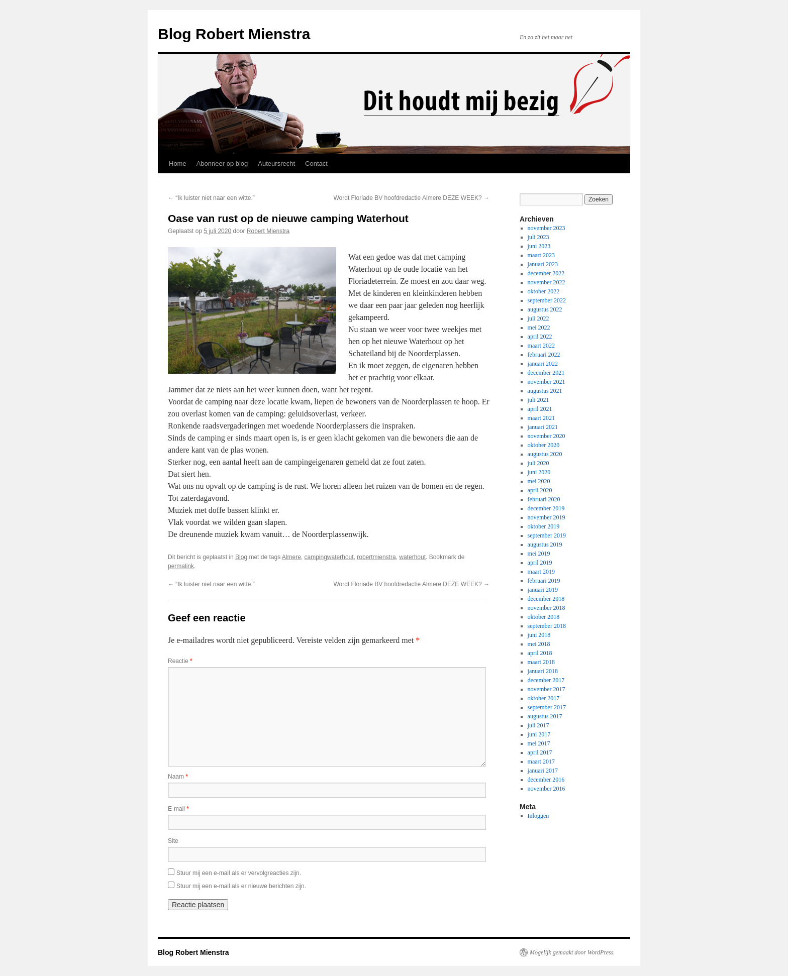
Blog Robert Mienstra (234, 34)
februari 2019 (544, 580)
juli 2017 (538, 725)
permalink (181, 566)
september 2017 (547, 707)
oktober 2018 (544, 616)
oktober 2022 (544, 291)
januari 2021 (543, 426)
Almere (291, 557)
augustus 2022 (545, 309)
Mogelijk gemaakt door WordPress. (572, 952)
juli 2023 (538, 237)
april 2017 (540, 752)
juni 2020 (539, 472)
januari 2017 (543, 770)
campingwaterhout (329, 557)
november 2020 (546, 436)
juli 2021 (538, 399)
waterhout (412, 557)
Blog (241, 557)
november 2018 (546, 607)
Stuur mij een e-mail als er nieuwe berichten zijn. (241, 886)
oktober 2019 (544, 526)
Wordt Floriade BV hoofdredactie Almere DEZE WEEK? (411, 197)
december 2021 (546, 372)
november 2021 (546, 381)
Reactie (180, 661)
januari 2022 (543, 363)
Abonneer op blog (222, 163)
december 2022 (546, 273)
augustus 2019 (545, 544)
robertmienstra (376, 557)
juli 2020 (538, 463)
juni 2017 (539, 734)
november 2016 (546, 788)
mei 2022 (539, 327)
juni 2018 (539, 634)
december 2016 (546, 779)
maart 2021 (541, 417)
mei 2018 (539, 643)
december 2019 (546, 508)
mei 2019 (539, 553)
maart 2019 (541, 571)
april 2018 (540, 653)
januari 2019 (543, 589)
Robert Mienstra (268, 231)
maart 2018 (541, 662)
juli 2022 (538, 318)
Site (173, 840)
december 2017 (546, 680)
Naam (178, 776)
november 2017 (546, 689)
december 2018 (546, 598)
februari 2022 (544, 354)
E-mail (178, 808)
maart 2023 (541, 255)
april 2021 (540, 408)
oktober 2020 (544, 445)
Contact (316, 163)
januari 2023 (543, 264)
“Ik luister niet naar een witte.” (211, 197)
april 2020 (540, 490)
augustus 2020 (545, 454)
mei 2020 (539, 481)
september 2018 (547, 625)
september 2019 (547, 535)
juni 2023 (539, 246)
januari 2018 (543, 671)
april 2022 (540, 336)
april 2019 (540, 562)
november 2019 (546, 517)
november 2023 (546, 228)
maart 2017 (541, 761)
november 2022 (546, 282)
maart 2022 (541, 345)
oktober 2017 (544, 698)
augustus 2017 (545, 716)
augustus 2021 (545, 390)
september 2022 (547, 300)
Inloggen (538, 815)
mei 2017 (539, 743)
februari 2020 (544, 499)
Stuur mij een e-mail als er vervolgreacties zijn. (238, 873)
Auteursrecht (276, 163)
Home (177, 163)
